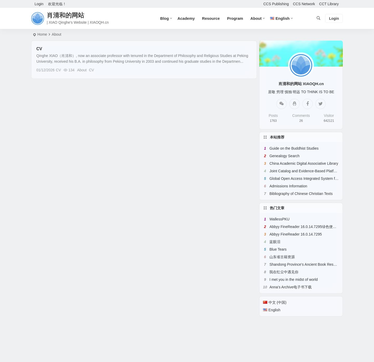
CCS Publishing (276, 4)
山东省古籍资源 (282, 257)
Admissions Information (288, 186)
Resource (211, 18)
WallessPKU (279, 219)
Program (235, 18)
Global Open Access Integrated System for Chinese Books (316, 178)
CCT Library (329, 4)
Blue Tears (277, 249)
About (256, 18)
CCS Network (304, 4)
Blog (164, 18)
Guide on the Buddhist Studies (293, 148)
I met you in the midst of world (293, 279)
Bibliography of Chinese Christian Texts (300, 194)
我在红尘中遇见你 (283, 272)
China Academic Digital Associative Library (303, 163)
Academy (186, 18)
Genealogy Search (284, 156)
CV (39, 49)
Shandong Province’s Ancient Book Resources (306, 264)
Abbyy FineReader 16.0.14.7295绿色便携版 (304, 227)
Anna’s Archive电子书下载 (290, 287)
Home (42, 34)
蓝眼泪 (274, 242)
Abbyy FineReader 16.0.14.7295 (295, 234)
